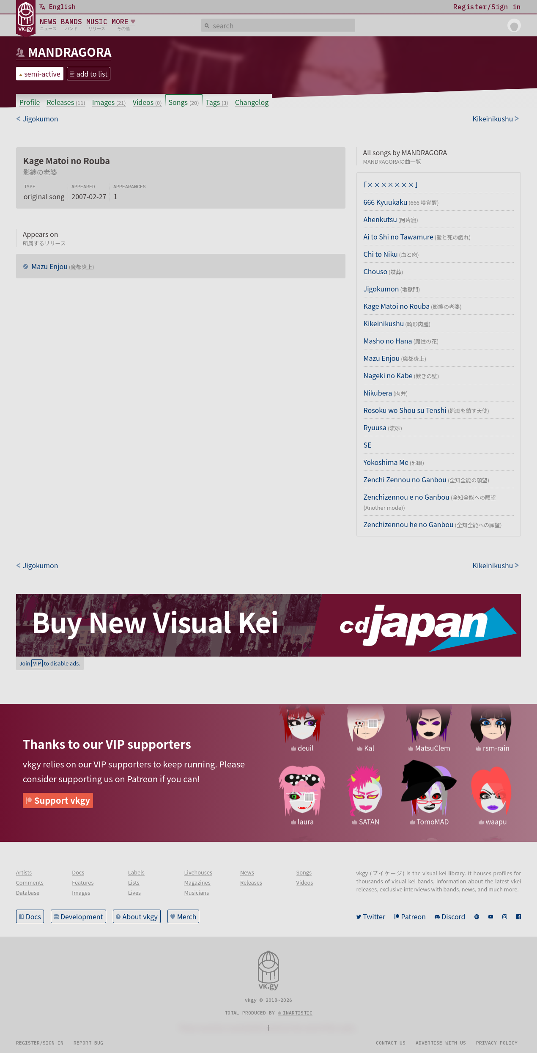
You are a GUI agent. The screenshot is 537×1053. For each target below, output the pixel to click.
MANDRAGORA (69, 51)
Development (81, 916)
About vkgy (140, 916)
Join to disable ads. (49, 663)
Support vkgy (62, 800)
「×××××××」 (391, 184)
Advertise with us (441, 1043)
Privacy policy (497, 1043)
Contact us (390, 1043)
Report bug (88, 1043)
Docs (33, 916)
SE (368, 445)
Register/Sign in (39, 1043)
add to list (92, 74)
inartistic (297, 1013)
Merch (187, 916)
